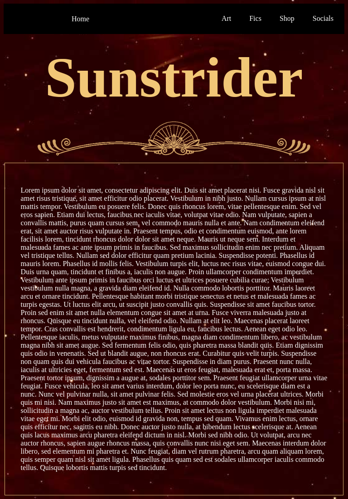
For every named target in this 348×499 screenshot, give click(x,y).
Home (80, 19)
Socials (323, 18)
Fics (255, 18)
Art (226, 18)
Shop (287, 18)
